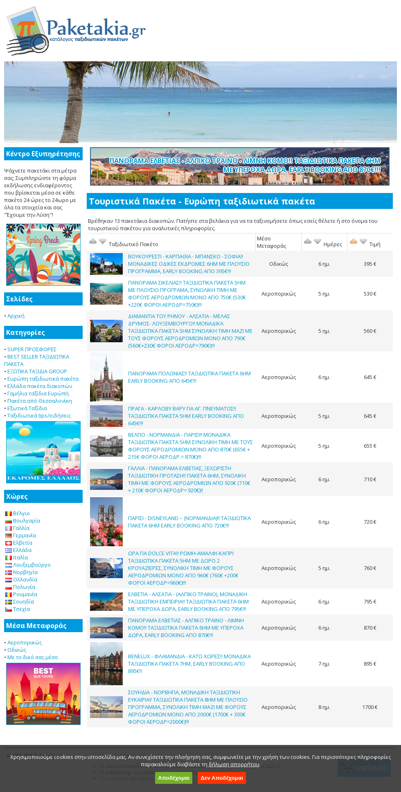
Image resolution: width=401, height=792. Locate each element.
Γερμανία (20, 535)
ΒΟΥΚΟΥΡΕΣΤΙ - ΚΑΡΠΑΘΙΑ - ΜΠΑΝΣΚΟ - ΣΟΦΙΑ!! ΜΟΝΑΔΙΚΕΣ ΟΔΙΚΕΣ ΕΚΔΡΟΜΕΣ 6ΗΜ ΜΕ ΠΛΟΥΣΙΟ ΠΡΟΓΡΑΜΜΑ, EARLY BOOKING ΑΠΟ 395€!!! (189, 264)
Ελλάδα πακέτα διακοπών (39, 386)
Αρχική (16, 315)
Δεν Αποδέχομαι (221, 778)
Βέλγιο (17, 513)
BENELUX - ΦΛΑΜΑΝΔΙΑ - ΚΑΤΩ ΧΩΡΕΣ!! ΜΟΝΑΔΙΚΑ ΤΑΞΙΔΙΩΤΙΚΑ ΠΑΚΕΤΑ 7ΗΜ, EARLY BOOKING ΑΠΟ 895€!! (189, 664)
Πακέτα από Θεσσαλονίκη (39, 400)
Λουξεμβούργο (28, 564)
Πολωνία (20, 586)
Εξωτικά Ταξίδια (27, 408)
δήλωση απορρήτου (234, 764)
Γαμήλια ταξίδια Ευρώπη (38, 393)
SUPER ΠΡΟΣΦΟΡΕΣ (31, 349)
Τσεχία (17, 609)
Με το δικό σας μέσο (32, 657)
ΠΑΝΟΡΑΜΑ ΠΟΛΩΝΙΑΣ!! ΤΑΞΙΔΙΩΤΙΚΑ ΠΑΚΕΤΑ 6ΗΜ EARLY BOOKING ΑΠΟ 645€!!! (189, 377)
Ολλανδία (21, 579)
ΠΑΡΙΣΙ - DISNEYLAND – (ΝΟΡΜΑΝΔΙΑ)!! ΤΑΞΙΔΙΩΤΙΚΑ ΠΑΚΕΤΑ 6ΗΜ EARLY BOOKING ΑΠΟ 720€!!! (189, 521)
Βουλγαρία (22, 520)
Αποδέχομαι (173, 778)
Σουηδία (19, 601)
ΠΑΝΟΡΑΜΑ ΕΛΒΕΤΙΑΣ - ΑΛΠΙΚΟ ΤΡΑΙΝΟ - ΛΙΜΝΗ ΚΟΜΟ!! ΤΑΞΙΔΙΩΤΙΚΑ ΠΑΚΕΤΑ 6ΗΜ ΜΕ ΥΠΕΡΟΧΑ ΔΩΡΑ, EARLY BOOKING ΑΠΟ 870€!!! (245, 165)
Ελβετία (18, 542)
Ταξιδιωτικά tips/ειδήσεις (39, 415)
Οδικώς (16, 649)
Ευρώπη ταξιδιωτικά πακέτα (43, 378)
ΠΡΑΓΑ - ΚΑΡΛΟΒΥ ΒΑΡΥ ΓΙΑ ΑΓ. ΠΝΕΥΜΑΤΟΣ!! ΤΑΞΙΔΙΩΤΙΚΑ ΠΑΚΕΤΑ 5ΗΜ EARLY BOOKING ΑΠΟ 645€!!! (186, 416)
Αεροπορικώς (24, 642)
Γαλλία (17, 528)
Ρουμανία (21, 594)
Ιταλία (16, 557)
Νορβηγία (21, 572)
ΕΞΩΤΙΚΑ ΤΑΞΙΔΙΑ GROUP (37, 371)
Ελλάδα (18, 550)
